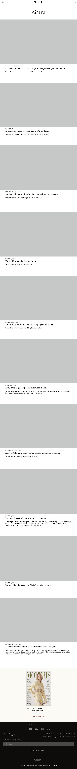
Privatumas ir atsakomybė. (51, 765)
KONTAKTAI (47, 737)
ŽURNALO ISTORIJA (68, 734)
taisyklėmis (37, 760)
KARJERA (55, 737)
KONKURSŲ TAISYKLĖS (67, 737)
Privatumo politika (53, 734)
